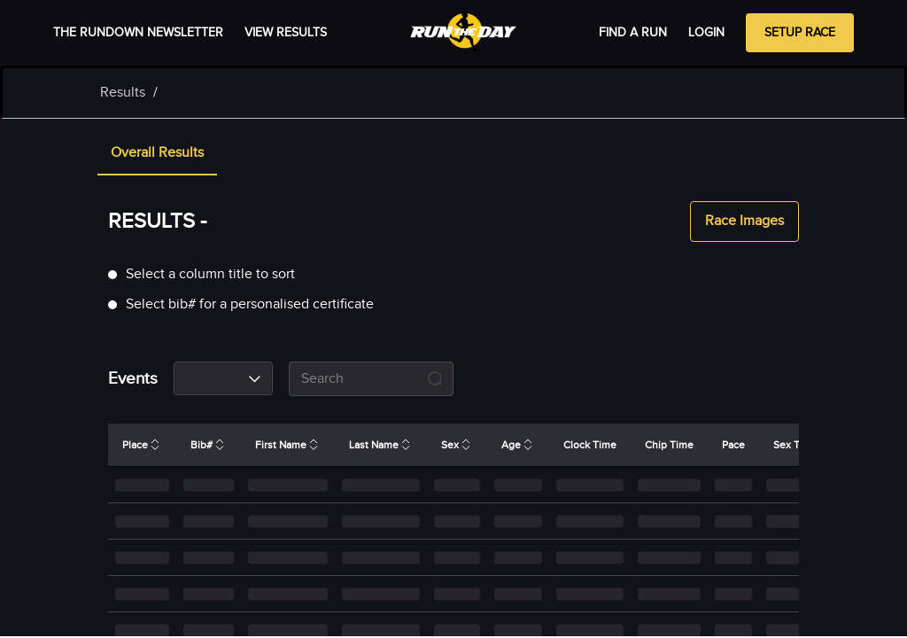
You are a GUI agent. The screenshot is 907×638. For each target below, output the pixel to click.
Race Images (744, 221)
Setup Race (800, 32)
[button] (157, 154)
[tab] (157, 154)
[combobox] (223, 378)
